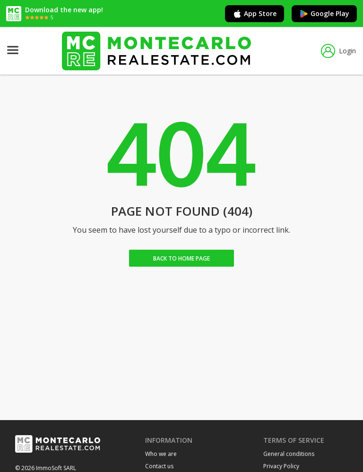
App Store (255, 13)
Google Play (324, 13)
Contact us (159, 466)
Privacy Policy (281, 466)
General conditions (288, 454)
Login (338, 51)
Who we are (161, 454)
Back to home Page (181, 258)
